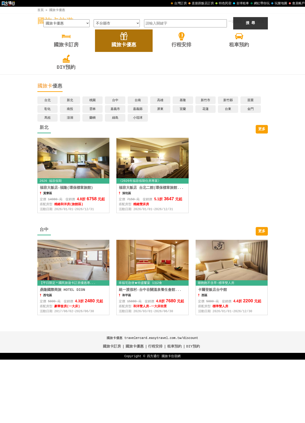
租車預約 (174, 409)
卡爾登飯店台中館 (212, 353)
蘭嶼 (92, 181)
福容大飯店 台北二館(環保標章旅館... (151, 251)
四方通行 (153, 419)
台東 (228, 172)
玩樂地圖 (278, 3)
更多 (261, 192)
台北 (47, 163)
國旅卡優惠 (57, 10)
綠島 (115, 181)
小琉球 (137, 181)
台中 (115, 163)
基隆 (183, 163)
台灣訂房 (178, 3)
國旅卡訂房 (112, 409)
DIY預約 (193, 409)
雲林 (92, 172)
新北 (70, 163)
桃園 (92, 163)
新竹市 (205, 163)
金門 (250, 172)
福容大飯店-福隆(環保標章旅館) (66, 251)
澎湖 (70, 181)
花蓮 (205, 172)
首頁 (40, 10)
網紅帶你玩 (259, 3)
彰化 (47, 172)
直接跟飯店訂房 (200, 3)
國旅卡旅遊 (55, 21)
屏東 (160, 172)
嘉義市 (115, 172)
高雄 (160, 163)
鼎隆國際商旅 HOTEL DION (62, 353)
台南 (138, 163)
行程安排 (155, 409)
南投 (70, 172)
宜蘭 (183, 172)
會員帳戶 (296, 3)
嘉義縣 (137, 172)
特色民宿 (222, 3)
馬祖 (47, 181)
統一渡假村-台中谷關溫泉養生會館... (150, 353)
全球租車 (240, 3)
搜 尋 (250, 86)
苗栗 (250, 163)
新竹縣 (228, 163)
